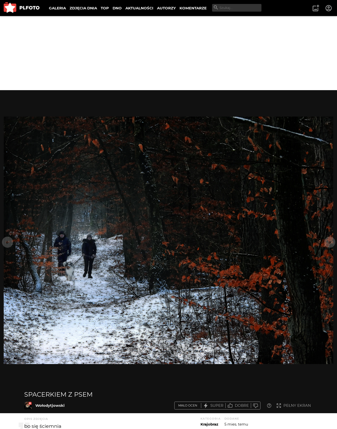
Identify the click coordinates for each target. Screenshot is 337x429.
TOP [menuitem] (105, 8)
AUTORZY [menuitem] (166, 8)
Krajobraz (209, 424)
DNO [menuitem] (117, 8)
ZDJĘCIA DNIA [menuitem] (83, 8)
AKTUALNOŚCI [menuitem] (139, 8)
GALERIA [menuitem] (57, 8)
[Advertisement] (168, 53)
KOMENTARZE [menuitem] (193, 8)
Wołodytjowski (50, 405)
